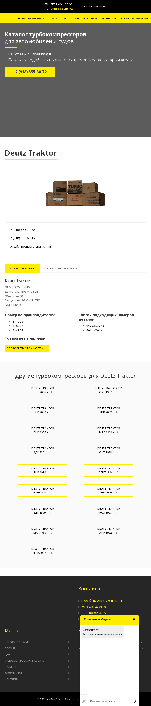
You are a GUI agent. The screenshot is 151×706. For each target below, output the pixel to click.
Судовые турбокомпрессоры (86, 18)
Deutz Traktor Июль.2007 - (42, 490)
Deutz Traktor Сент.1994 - (108, 470)
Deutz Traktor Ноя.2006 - (42, 390)
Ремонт (53, 18)
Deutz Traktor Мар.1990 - (108, 430)
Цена (63, 18)
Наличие (111, 18)
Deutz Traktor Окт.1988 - (108, 450)
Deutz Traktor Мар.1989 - (42, 530)
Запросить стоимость (27, 348)
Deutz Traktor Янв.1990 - (42, 470)
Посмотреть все (94, 6)
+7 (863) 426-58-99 (94, 606)
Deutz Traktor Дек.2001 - (42, 450)
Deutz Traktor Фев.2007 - (42, 550)
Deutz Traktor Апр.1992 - (108, 530)
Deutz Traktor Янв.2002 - (42, 410)
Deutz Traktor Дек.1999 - (42, 510)
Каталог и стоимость (31, 18)
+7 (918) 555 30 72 (21, 230)
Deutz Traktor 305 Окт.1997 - (108, 390)
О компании (126, 18)
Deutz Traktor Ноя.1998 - (108, 510)
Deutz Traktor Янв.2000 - (108, 490)
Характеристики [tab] (22, 268)
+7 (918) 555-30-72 (59, 9)
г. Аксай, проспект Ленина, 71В (102, 600)
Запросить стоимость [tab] (61, 268)
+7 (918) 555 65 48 (21, 238)
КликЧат (84, 694)
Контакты (142, 18)
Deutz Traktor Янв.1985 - (42, 430)
